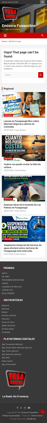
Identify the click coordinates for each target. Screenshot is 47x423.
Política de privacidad (11, 416)
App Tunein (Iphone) (10, 351)
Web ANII (6, 358)
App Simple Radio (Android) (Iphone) (17, 348)
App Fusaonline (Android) (12, 344)
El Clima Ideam (8, 329)
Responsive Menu (42, 2)
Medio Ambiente (8, 325)
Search (40, 75)
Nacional (5, 309)
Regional (9, 88)
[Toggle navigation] (5, 35)
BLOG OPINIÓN (8, 293)
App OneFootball (9, 364)
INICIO (4, 273)
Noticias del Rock (9, 315)
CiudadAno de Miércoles (12, 287)
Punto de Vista (8, 322)
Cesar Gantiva (20, 130)
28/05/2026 (8, 211)
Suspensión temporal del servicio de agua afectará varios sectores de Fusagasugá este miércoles (22, 248)
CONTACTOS (7, 290)
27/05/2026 (8, 254)
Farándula (6, 332)
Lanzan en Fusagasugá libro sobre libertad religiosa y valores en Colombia (21, 124)
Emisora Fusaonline (19, 25)
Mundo (5, 312)
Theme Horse (36, 416)
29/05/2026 (8, 130)
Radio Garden (7, 361)
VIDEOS (5, 283)
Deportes (5, 319)
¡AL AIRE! (5, 277)
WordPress (31, 419)
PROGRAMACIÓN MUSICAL (13, 280)
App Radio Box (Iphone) (11, 354)
